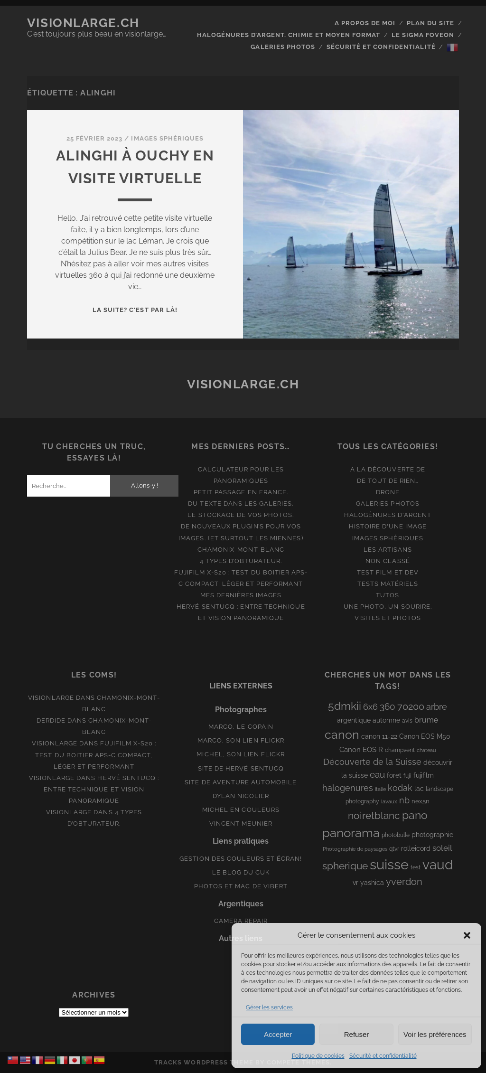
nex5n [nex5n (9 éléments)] (420, 801)
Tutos (387, 595)
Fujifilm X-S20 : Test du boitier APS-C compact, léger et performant (95, 755)
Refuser (356, 1034)
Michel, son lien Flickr (240, 754)
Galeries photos (283, 46)
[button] (467, 935)
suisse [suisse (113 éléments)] (389, 864)
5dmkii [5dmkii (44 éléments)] (344, 705)
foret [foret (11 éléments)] (394, 775)
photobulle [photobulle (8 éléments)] (396, 835)
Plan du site (431, 23)
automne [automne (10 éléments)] (386, 720)
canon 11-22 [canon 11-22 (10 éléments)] (379, 736)
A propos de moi (365, 23)
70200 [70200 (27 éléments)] (410, 706)
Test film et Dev (388, 572)
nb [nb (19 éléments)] (404, 800)
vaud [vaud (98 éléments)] (437, 865)
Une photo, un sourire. (388, 606)
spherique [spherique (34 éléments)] (345, 866)
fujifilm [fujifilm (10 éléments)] (423, 775)
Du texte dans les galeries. (240, 503)
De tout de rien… (388, 480)
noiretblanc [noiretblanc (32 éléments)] (374, 815)
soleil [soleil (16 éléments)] (442, 848)
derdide (51, 720)
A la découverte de (387, 469)
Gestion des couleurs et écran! (240, 858)
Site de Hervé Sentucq (241, 768)
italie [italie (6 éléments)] (380, 789)
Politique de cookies (318, 1056)
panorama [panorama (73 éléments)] (351, 832)
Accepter (278, 1034)
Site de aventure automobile (241, 782)
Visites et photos (388, 617)
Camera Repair (241, 920)
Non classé (387, 561)
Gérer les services (269, 1007)
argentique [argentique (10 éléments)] (354, 720)
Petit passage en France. (241, 492)
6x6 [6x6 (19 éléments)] (370, 707)
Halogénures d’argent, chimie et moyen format (289, 34)
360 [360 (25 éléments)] (387, 706)
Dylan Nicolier (241, 796)
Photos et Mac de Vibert (241, 886)
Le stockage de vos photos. (240, 514)
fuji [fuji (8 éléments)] (407, 775)
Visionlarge (51, 697)
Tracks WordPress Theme (203, 1062)
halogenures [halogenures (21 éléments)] (347, 788)
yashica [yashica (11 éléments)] (372, 882)
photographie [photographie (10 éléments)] (432, 834)
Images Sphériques (167, 138)
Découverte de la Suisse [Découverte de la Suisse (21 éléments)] (372, 762)
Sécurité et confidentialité (383, 1056)
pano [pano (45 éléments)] (415, 815)
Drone (388, 492)
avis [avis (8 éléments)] (407, 720)
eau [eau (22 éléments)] (377, 775)
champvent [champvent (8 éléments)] (400, 750)
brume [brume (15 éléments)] (426, 720)
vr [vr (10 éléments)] (355, 882)
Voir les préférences (435, 1034)
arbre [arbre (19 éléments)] (436, 707)
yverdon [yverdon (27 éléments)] (404, 881)
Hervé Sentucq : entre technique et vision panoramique (101, 789)
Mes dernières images (241, 595)
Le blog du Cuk (241, 872)
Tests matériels (388, 583)
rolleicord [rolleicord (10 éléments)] (415, 848)
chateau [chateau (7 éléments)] (426, 750)
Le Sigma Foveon (423, 34)
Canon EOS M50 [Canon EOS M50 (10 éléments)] (424, 736)
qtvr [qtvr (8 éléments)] (394, 849)
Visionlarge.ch (83, 23)
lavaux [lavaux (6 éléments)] (389, 801)
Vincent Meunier (241, 823)
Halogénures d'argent (388, 514)
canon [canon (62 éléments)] (342, 734)
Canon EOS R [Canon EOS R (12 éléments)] (361, 749)
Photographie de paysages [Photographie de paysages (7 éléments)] (355, 849)
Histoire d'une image (388, 526)
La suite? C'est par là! (135, 309)
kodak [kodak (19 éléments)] (400, 788)
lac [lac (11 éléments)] (419, 788)
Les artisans (388, 549)
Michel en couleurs (241, 809)
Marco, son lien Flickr (240, 740)
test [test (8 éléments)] (416, 867)
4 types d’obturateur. (241, 561)
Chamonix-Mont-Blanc (240, 549)
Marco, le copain (240, 726)
